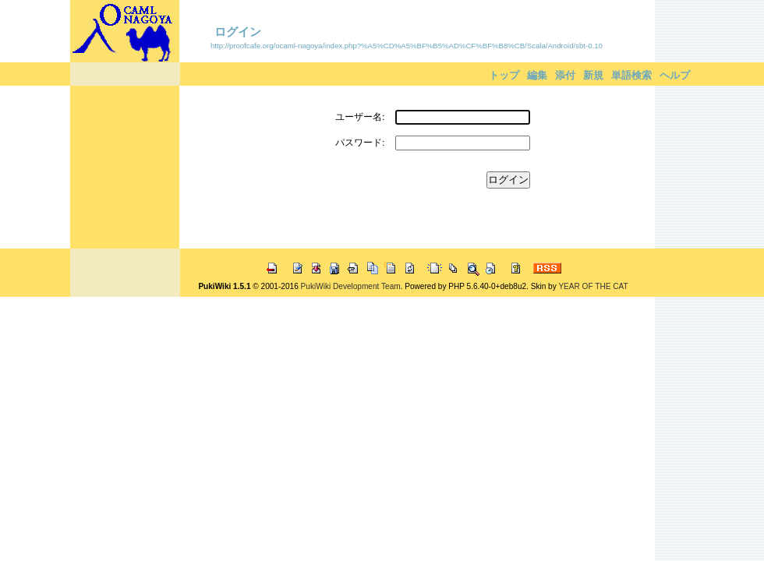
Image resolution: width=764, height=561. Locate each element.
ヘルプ (675, 75)
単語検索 (631, 75)
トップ (504, 75)
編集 (537, 75)
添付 (565, 75)
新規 (593, 75)
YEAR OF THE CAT (593, 286)
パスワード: (359, 142)
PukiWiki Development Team (351, 286)
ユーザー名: (359, 116)
